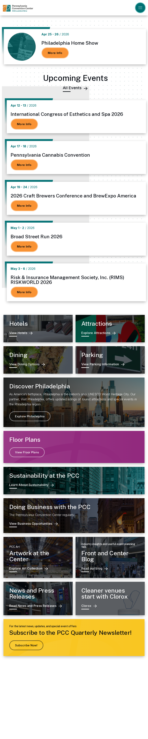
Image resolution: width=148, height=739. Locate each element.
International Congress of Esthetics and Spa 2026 (67, 114)
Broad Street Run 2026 (36, 236)
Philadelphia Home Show (69, 43)
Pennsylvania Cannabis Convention (50, 155)
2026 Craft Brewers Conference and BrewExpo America (73, 196)
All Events (75, 88)
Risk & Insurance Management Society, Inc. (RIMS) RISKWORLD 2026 (67, 279)
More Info (55, 53)
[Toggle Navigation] (140, 7)
